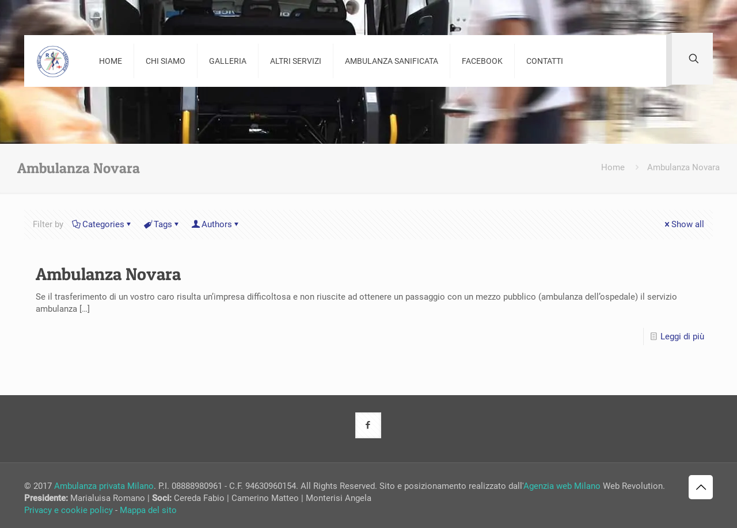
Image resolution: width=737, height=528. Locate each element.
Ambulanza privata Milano (104, 486)
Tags (162, 224)
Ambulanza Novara (683, 167)
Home (613, 167)
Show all (683, 224)
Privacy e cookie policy (68, 510)
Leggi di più (682, 336)
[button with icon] (368, 425)
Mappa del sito (148, 510)
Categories (102, 224)
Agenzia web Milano (562, 486)
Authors (216, 224)
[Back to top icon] (701, 487)
